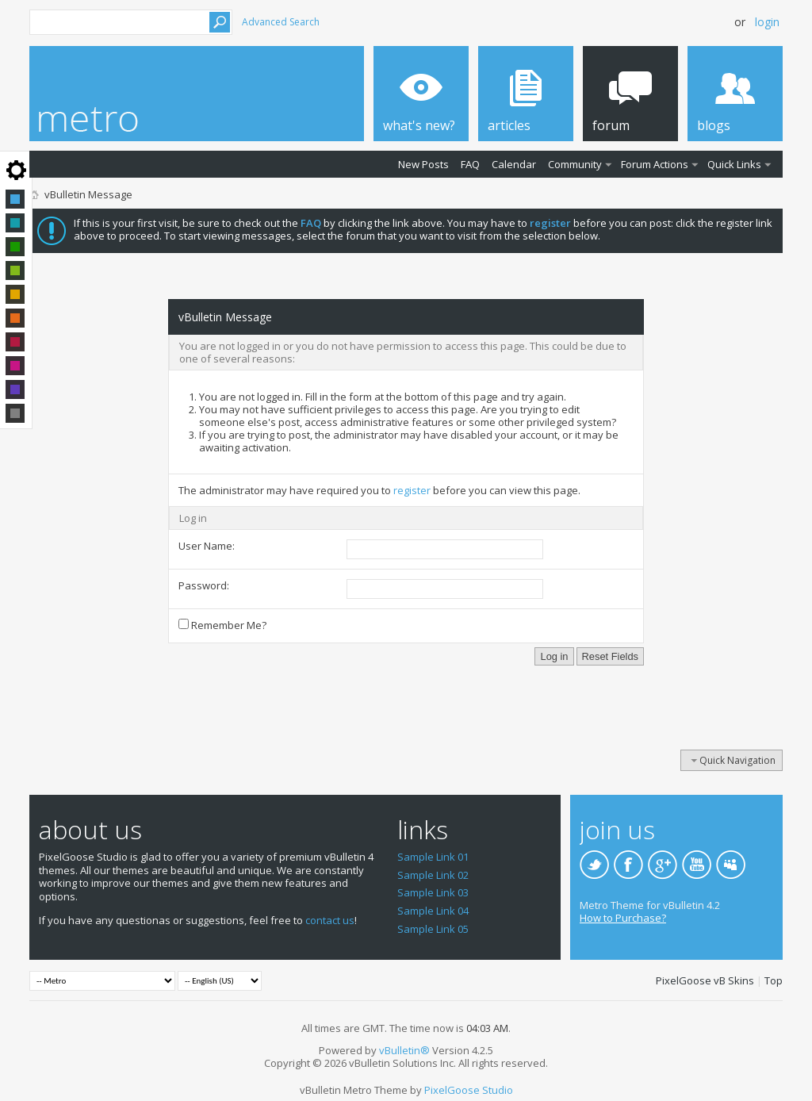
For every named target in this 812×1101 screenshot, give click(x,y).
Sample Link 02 (433, 875)
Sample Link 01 (433, 857)
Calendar (514, 164)
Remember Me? (222, 625)
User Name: (206, 545)
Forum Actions (654, 164)
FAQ (470, 164)
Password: (203, 585)
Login (767, 21)
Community (575, 164)
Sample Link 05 (433, 929)
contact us (329, 920)
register (412, 490)
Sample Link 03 (433, 892)
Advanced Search (281, 22)
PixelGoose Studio (468, 1090)
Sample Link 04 (433, 910)
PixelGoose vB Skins (705, 980)
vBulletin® (404, 1050)
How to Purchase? (623, 918)
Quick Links (734, 164)
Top (773, 980)
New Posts (423, 164)
